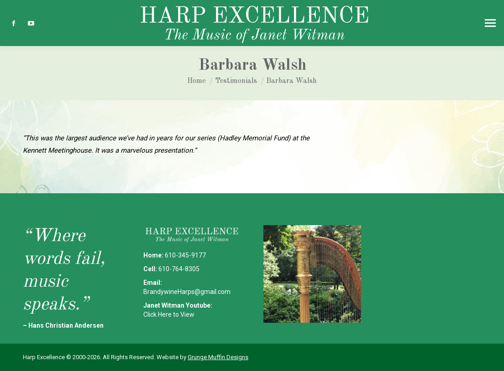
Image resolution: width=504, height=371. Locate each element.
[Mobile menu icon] (490, 23)
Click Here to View (168, 314)
